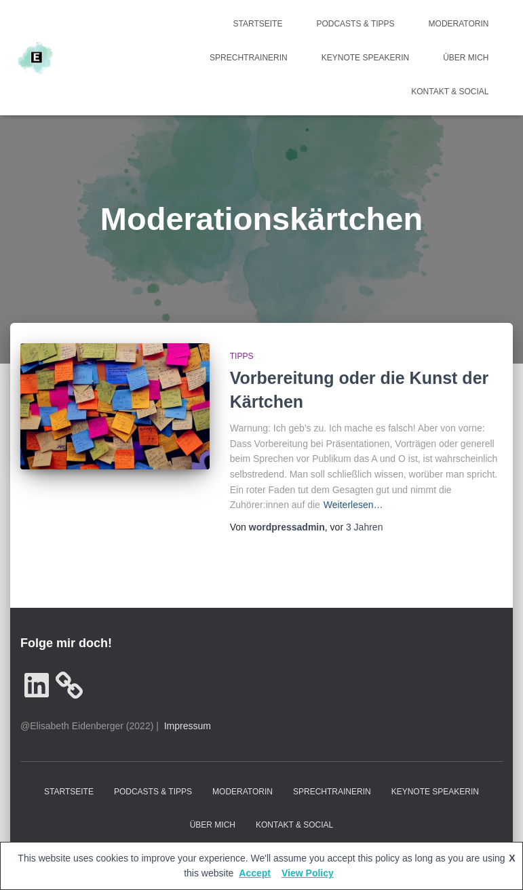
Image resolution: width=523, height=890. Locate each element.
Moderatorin (459, 23)
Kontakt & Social (449, 91)
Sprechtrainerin (249, 57)
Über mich (465, 57)
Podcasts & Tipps (355, 23)
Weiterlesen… (353, 504)
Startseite (258, 23)
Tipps (242, 356)
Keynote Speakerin (365, 57)
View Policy (308, 873)
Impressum (187, 725)
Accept (255, 873)
